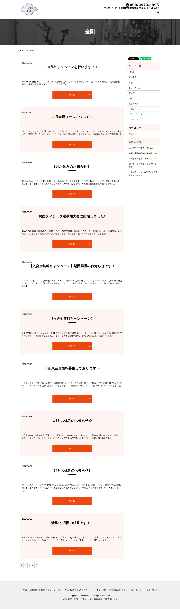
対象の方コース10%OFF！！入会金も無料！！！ (143, 173)
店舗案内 (60, 14)
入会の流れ (98, 14)
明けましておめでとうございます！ (142, 165)
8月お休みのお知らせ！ (72, 167)
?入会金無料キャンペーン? (72, 319)
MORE (72, 95)
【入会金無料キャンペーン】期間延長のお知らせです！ (72, 266)
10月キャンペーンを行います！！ (72, 67)
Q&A (109, 14)
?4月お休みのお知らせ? (72, 471)
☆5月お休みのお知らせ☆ (72, 421)
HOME (49, 14)
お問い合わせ (148, 14)
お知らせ (133, 134)
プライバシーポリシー (138, 114)
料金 (69, 14)
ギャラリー (120, 14)
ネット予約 (133, 14)
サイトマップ (134, 119)
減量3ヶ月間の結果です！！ (72, 523)
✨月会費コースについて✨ (72, 117)
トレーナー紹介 (82, 14)
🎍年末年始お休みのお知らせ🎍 (143, 153)
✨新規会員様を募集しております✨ (72, 368)
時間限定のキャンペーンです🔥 (143, 158)
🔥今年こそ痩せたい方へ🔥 (141, 148)
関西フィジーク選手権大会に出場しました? (72, 216)
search (159, 14)
